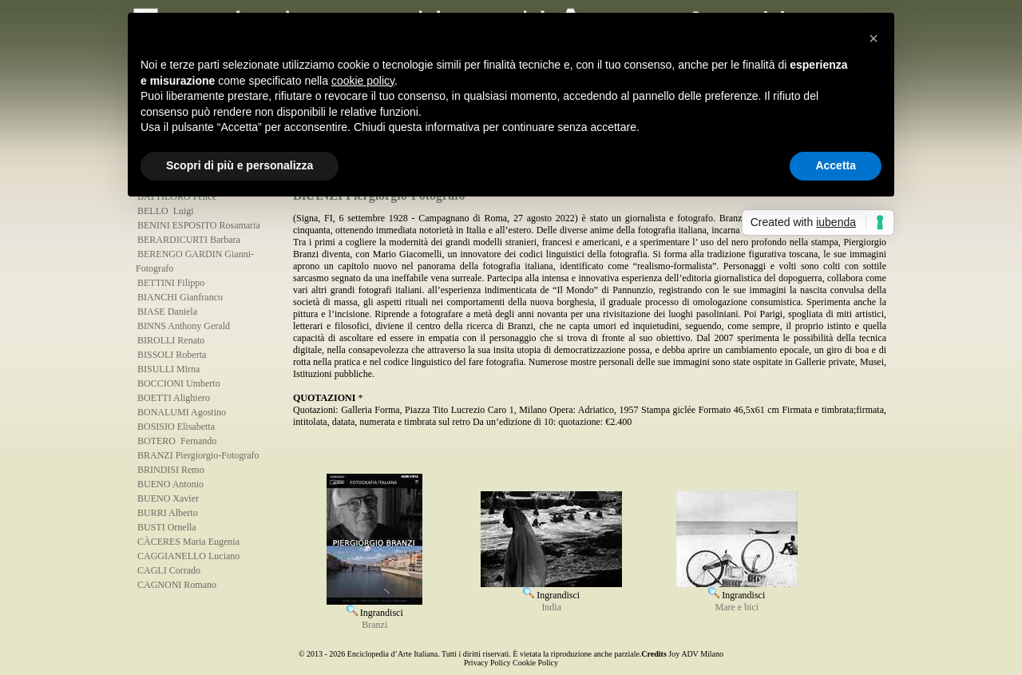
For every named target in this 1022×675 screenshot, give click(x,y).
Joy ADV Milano (695, 653)
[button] (873, 38)
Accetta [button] (835, 165)
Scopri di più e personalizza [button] (239, 165)
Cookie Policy (535, 662)
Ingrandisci (374, 607)
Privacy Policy (487, 662)
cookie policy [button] (362, 80)
